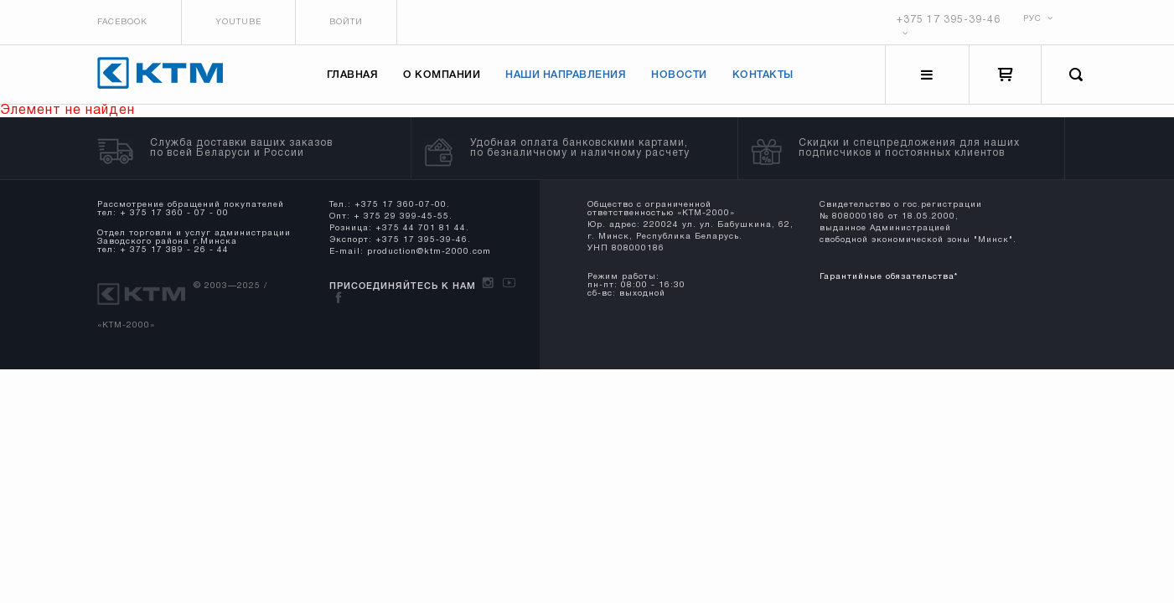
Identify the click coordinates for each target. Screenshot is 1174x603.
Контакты (763, 75)
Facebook (122, 22)
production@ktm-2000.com (429, 251)
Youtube (238, 22)
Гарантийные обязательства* (889, 277)
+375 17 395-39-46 (949, 19)
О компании (441, 75)
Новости (679, 75)
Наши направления (565, 75)
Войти (346, 22)
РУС (1038, 19)
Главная (353, 75)
